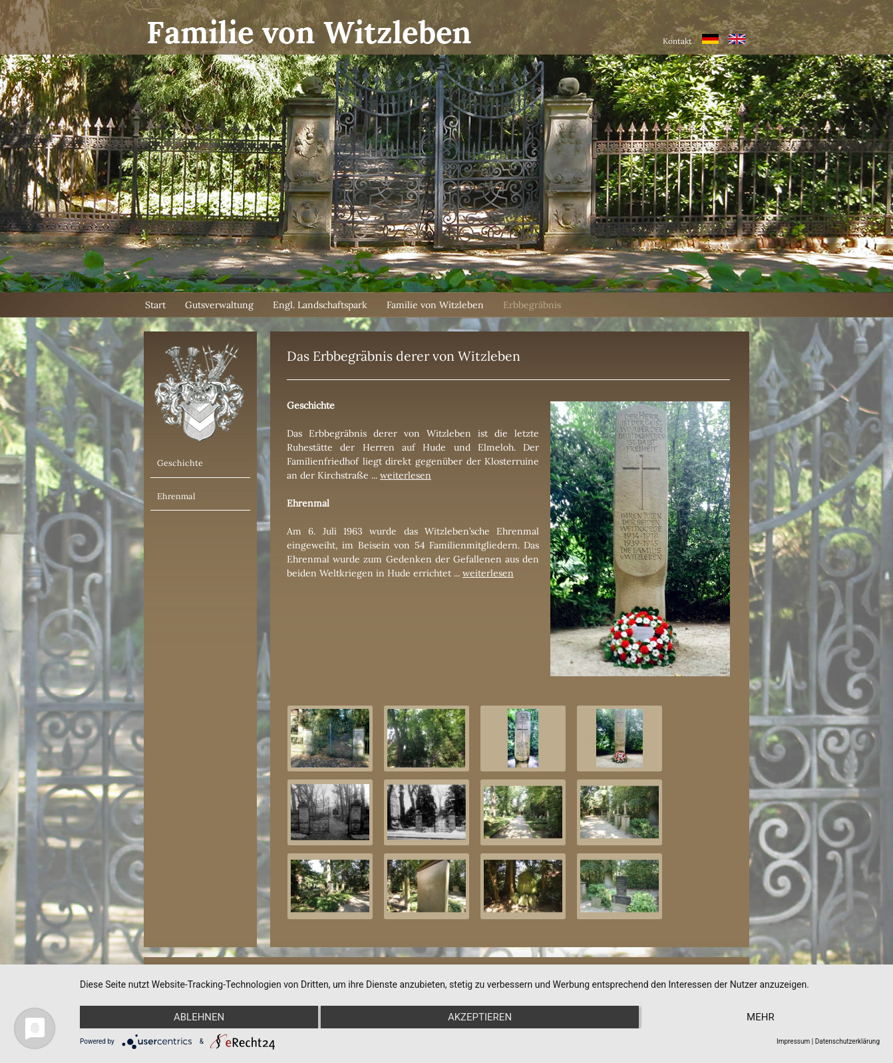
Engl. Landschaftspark (320, 305)
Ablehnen (199, 1017)
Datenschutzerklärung (847, 1041)
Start (155, 305)
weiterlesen (405, 475)
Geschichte (180, 462)
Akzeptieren (480, 1017)
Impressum (793, 1041)
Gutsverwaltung (219, 305)
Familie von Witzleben (435, 305)
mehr (761, 1017)
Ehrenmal (176, 496)
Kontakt (677, 41)
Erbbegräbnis (532, 305)
